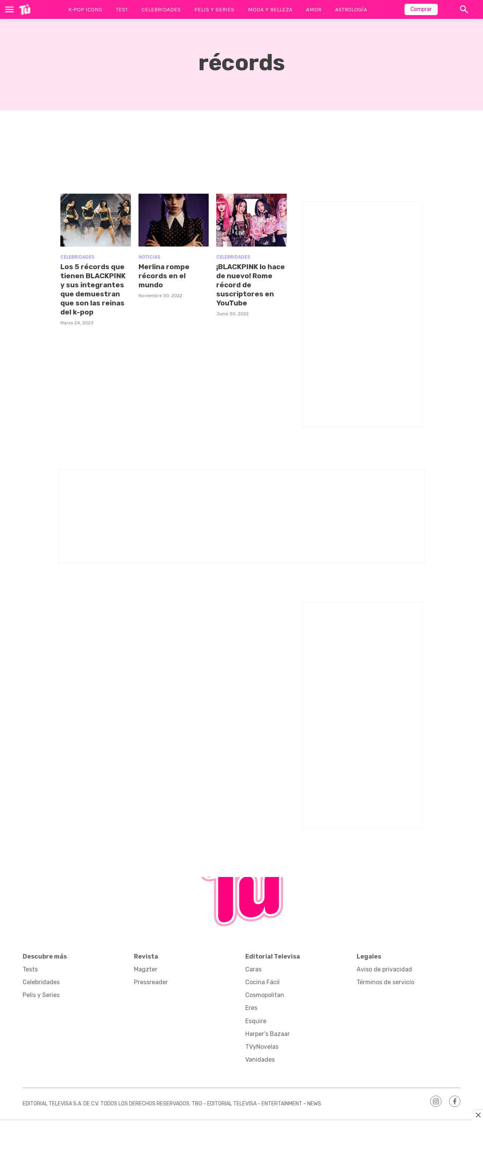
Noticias (149, 257)
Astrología (351, 9)
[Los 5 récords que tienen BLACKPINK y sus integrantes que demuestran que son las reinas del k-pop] (95, 220)
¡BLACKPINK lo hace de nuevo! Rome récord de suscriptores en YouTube (245, 284)
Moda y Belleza (270, 9)
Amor (313, 9)
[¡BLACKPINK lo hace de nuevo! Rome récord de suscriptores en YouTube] (251, 220)
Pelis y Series (214, 9)
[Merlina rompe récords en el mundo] (173, 220)
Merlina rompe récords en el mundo (165, 275)
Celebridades (161, 9)
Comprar (421, 9)
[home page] (25, 9)
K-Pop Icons (85, 9)
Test (122, 9)
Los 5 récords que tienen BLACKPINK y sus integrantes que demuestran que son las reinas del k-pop (94, 289)
